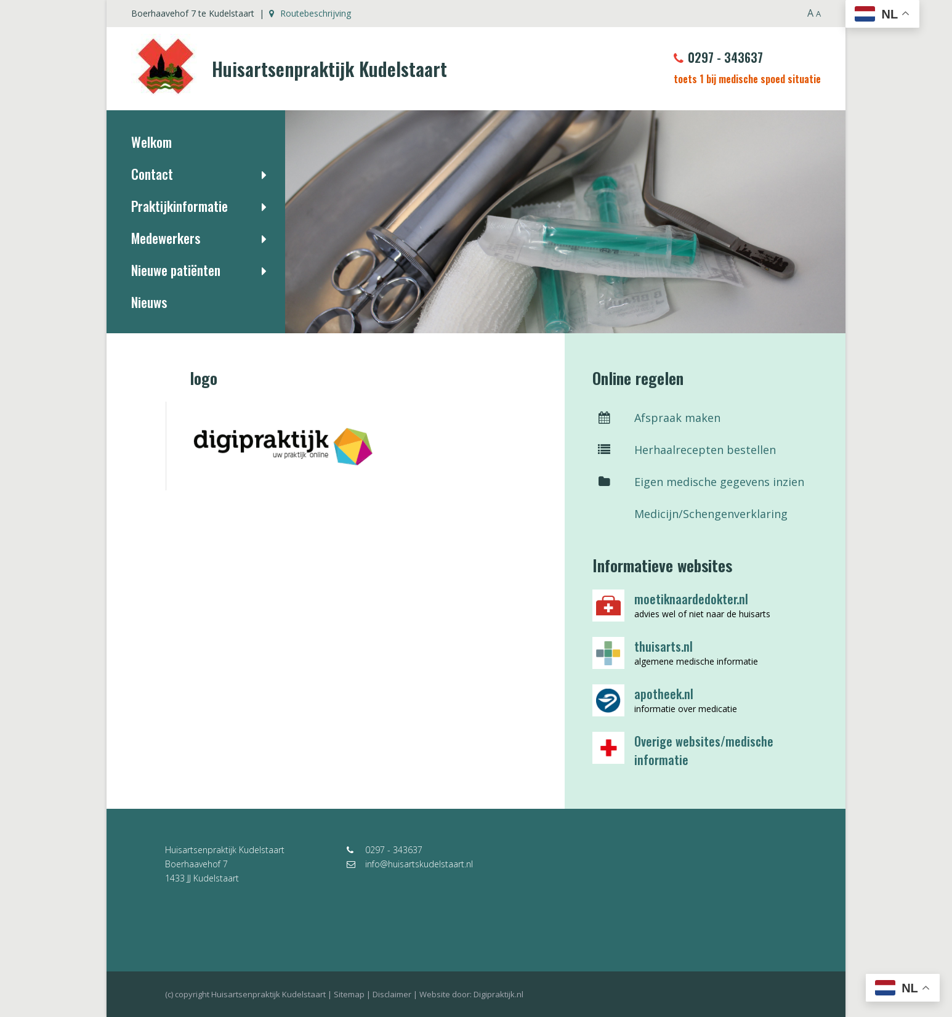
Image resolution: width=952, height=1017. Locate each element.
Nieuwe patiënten (175, 270)
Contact (152, 174)
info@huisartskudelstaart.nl (410, 864)
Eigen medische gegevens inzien (698, 481)
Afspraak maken (656, 417)
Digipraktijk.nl (498, 994)
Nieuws (149, 302)
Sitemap (349, 994)
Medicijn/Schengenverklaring (690, 513)
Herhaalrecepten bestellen (684, 449)
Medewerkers (165, 238)
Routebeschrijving (310, 13)
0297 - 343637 (718, 57)
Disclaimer (392, 994)
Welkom (151, 142)
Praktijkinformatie (179, 206)
